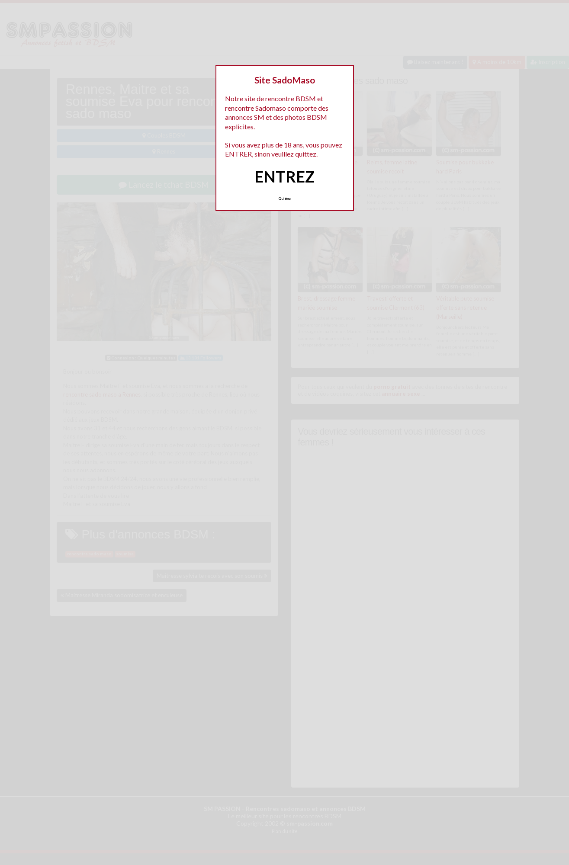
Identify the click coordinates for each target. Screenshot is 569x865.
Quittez (284, 198)
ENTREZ (284, 176)
